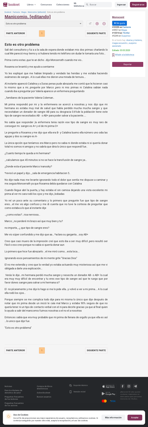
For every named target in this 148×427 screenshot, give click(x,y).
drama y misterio (134, 40)
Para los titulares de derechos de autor (13, 391)
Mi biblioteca (79, 4)
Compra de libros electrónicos (44, 387)
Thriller (126, 33)
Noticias (8, 386)
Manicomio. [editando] (37, 12)
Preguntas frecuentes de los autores (14, 404)
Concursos (46, 4)
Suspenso (126, 36)
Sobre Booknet (43, 393)
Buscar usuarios (44, 397)
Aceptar (135, 417)
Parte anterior (15, 33)
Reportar (128, 64)
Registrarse (138, 4)
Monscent (118, 17)
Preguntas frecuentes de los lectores (14, 398)
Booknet (8, 12)
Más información (113, 417)
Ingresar (121, 4)
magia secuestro (120, 43)
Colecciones (62, 4)
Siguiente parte (96, 33)
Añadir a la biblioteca (124, 55)
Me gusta (119, 23)
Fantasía (16, 12)
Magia (23, 12)
